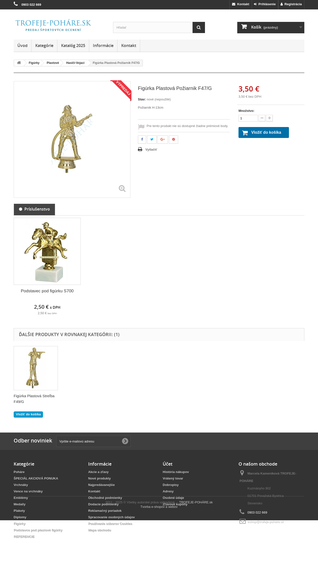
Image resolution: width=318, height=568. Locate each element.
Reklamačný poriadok (104, 511)
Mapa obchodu (99, 530)
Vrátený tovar (173, 478)
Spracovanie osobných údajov (111, 517)
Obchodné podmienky (105, 498)
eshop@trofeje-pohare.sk (265, 522)
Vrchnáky (21, 485)
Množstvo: (246, 111)
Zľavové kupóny (175, 504)
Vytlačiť (151, 149)
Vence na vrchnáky (28, 491)
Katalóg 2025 (73, 45)
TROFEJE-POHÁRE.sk (196, 550)
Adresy (168, 491)
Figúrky (19, 523)
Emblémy (21, 498)
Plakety (19, 511)
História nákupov (176, 472)
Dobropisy (171, 485)
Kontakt (240, 4)
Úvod (22, 45)
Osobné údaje (173, 498)
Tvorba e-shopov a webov (159, 554)
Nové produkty (99, 478)
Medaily (20, 504)
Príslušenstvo (34, 209)
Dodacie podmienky (103, 504)
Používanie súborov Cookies (110, 523)
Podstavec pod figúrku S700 (47, 291)
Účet (167, 464)
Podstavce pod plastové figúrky (38, 530)
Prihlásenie (265, 4)
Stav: (142, 99)
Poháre (19, 472)
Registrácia (291, 4)
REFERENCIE (24, 536)
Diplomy (20, 517)
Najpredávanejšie (101, 485)
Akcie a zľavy (98, 472)
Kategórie (44, 45)
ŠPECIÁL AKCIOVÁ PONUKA (36, 478)
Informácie (103, 45)
